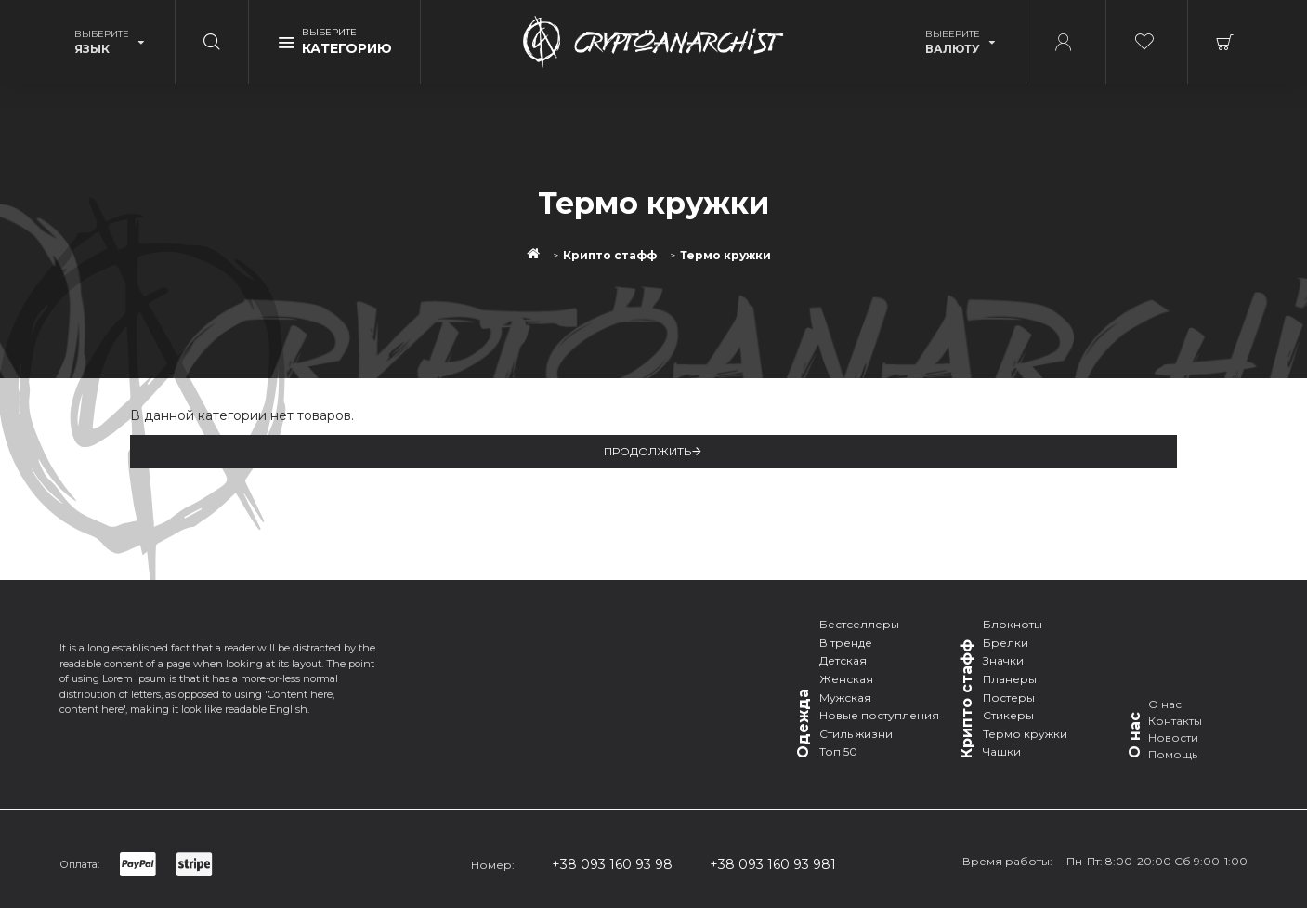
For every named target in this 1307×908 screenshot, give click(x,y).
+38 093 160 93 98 (612, 864)
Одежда (803, 723)
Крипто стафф (610, 255)
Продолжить (647, 451)
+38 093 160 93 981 (773, 864)
